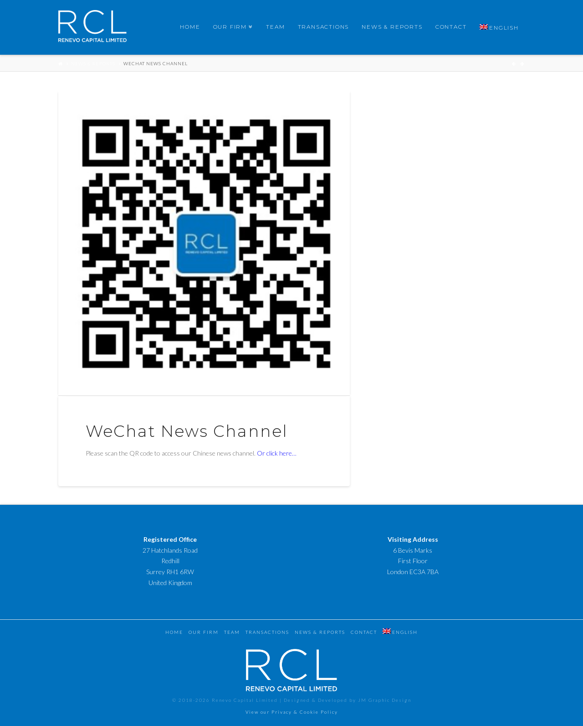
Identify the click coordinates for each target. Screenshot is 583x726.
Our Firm (204, 632)
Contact (364, 632)
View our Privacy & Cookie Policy (291, 712)
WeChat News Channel (155, 63)
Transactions (267, 632)
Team (232, 632)
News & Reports (93, 63)
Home (174, 632)
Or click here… (277, 453)
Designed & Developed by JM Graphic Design (347, 700)
